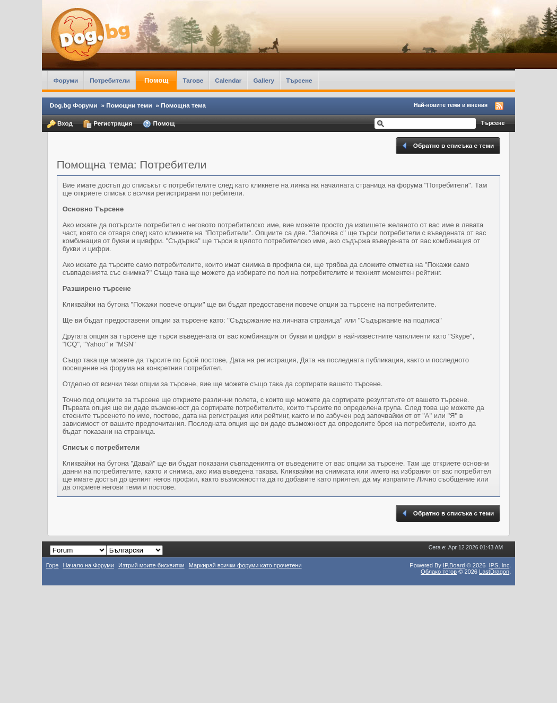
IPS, (499, 565)
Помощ (156, 80)
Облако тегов (439, 571)
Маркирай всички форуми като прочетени (245, 565)
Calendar (228, 80)
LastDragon (494, 571)
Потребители (110, 80)
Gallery (263, 80)
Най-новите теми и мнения (451, 105)
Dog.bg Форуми (74, 105)
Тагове (192, 80)
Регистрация (107, 124)
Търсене (299, 80)
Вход (60, 124)
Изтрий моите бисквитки (151, 565)
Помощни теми (129, 105)
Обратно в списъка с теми (447, 145)
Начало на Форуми (88, 565)
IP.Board (454, 565)
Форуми (66, 80)
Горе (52, 565)
